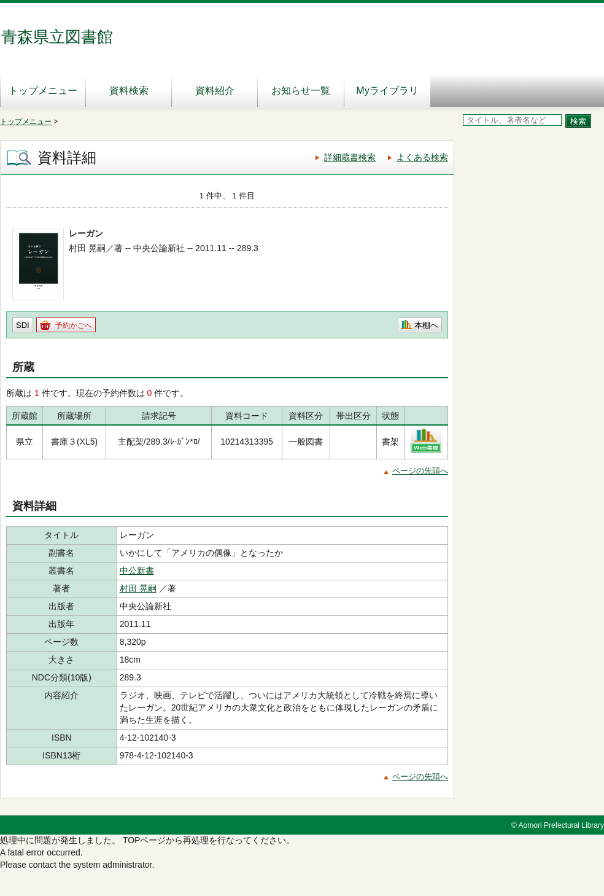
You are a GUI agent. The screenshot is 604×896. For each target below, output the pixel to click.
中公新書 (137, 570)
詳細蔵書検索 (350, 157)
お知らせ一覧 (300, 90)
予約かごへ (73, 325)
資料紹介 (214, 90)
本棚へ (426, 325)
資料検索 (129, 90)
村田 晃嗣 (138, 588)
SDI (22, 325)
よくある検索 (422, 157)
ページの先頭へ (420, 470)
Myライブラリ (387, 90)
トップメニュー (43, 90)
